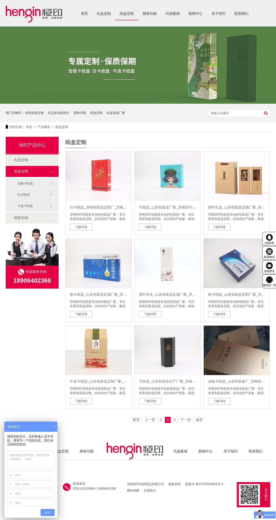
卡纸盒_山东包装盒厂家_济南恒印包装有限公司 (167, 207)
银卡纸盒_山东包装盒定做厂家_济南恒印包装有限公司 (98, 294)
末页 (199, 420)
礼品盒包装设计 (58, 113)
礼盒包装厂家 (115, 113)
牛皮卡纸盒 (25, 206)
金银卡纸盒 (25, 183)
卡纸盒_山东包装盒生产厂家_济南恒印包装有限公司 (167, 381)
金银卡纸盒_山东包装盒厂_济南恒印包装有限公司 (236, 381)
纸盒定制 (127, 13)
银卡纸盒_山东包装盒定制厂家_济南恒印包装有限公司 (236, 294)
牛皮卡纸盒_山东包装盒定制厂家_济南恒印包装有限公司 (98, 381)
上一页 (150, 420)
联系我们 (241, 13)
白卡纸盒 (24, 194)
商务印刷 (150, 13)
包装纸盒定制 (34, 113)
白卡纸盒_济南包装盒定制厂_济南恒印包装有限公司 (98, 207)
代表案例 (173, 13)
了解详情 (81, 227)
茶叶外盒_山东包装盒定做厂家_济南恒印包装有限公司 (167, 294)
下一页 (185, 420)
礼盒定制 (104, 13)
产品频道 (44, 127)
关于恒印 (218, 13)
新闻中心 (195, 13)
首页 (84, 13)
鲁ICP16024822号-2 (209, 484)
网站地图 (133, 490)
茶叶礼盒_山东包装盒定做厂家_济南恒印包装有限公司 (236, 207)
